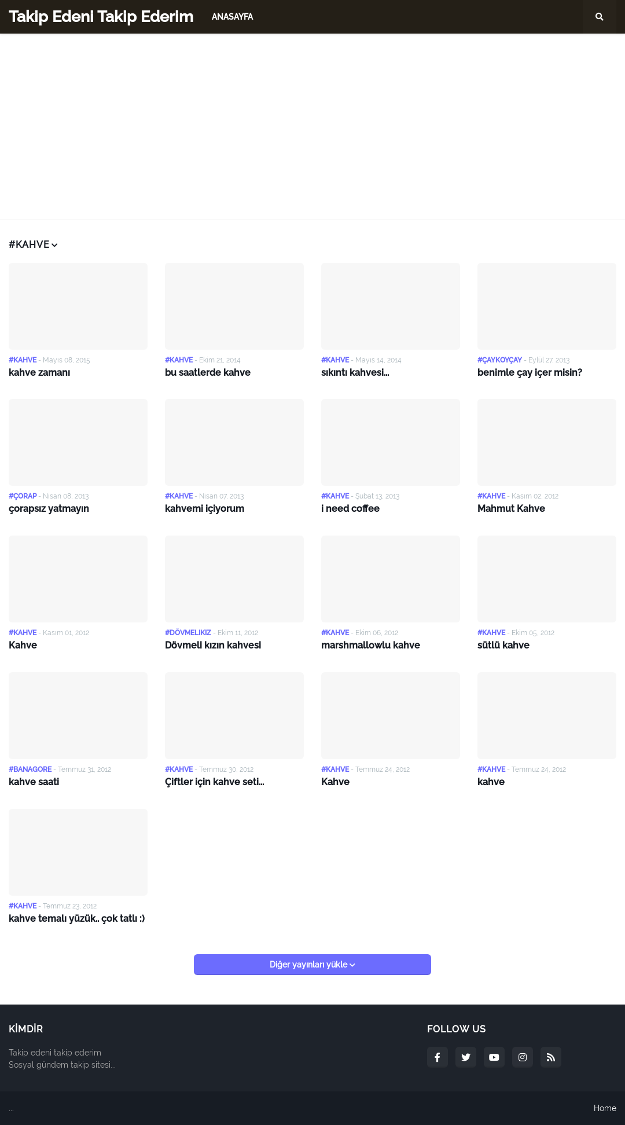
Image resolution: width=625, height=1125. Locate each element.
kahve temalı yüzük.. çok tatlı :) (77, 918)
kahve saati (34, 781)
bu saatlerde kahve (208, 372)
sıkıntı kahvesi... (355, 372)
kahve (491, 781)
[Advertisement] (312, 126)
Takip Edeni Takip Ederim (101, 16)
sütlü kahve (503, 645)
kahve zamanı (39, 372)
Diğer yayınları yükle (310, 964)
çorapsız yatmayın (49, 508)
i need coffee (350, 508)
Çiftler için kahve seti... (214, 781)
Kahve (23, 645)
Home (605, 1108)
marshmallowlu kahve (370, 645)
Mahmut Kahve (511, 508)
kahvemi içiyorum (204, 508)
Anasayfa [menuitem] (232, 16)
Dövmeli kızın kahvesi (213, 645)
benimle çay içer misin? (529, 372)
